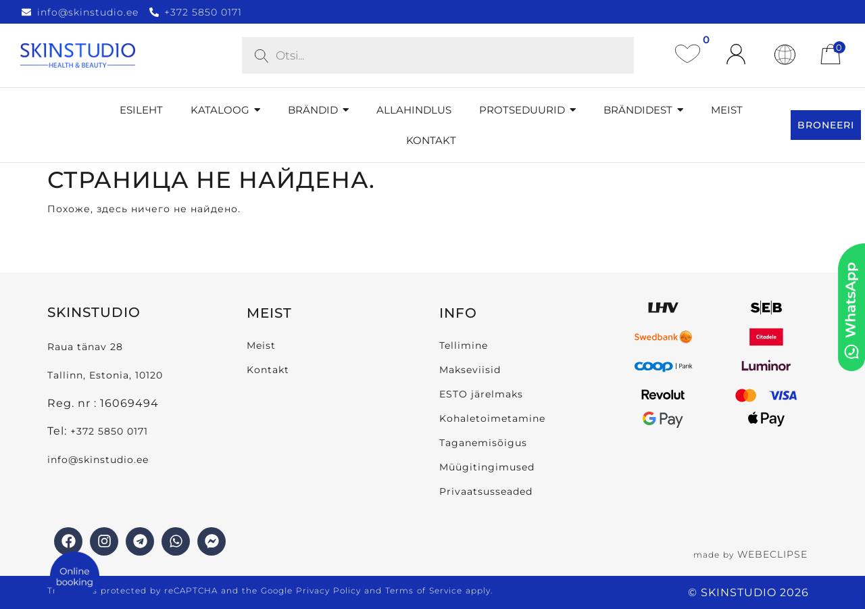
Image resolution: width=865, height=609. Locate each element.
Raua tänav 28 (85, 347)
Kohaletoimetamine (492, 418)
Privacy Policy (328, 590)
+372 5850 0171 (109, 431)
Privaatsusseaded (486, 491)
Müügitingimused (487, 467)
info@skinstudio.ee (99, 460)
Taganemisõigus (483, 443)
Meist (261, 345)
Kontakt (268, 370)
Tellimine (463, 345)
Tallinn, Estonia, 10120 (105, 375)
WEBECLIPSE (772, 554)
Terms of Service (423, 590)
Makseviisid (470, 370)
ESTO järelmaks (481, 394)
